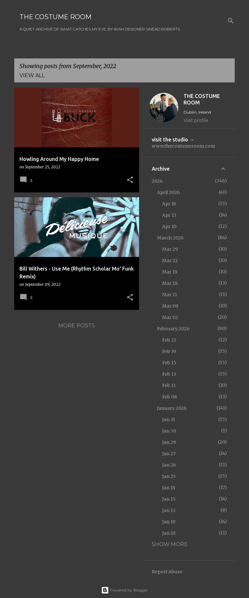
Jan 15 (169, 499)
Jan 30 (169, 431)
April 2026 (168, 192)
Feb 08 (169, 397)
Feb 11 (169, 385)
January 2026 (172, 408)
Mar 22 (170, 260)
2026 (157, 181)
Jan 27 (169, 454)
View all (32, 75)
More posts (76, 326)
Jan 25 (169, 476)
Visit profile (196, 120)
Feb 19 (169, 351)
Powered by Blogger (124, 590)
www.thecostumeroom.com (183, 146)
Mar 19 (169, 272)
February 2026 (173, 329)
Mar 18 (170, 283)
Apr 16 (169, 204)
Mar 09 (170, 306)
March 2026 (170, 238)
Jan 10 (168, 522)
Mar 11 (169, 295)
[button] (130, 180)
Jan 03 (169, 533)
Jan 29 (169, 442)
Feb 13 (169, 374)
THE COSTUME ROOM (55, 17)
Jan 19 (168, 488)
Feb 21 (169, 340)
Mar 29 (170, 249)
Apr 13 (169, 215)
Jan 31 (168, 419)
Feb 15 (169, 363)
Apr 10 (169, 226)
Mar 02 (170, 317)
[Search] (231, 21)
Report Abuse (167, 572)
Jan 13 (168, 510)
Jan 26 (169, 465)
